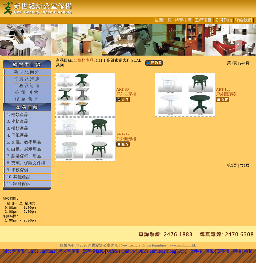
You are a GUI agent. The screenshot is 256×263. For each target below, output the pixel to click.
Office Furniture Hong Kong (162, 254)
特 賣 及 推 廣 (26, 78)
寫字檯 (223, 254)
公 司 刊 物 (26, 92)
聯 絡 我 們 (26, 99)
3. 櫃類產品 (17, 128)
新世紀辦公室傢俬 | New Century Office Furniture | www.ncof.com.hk (142, 249)
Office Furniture (41, 254)
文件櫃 (196, 254)
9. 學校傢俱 (17, 170)
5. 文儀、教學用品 (24, 142)
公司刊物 (223, 20)
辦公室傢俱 (69, 254)
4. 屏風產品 (17, 135)
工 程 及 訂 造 (26, 85)
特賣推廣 (183, 20)
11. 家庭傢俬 (18, 183)
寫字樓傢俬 (93, 254)
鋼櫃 (237, 254)
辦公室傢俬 (14, 254)
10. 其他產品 (18, 176)
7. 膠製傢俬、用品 (24, 156)
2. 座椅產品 (17, 121)
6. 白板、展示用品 (24, 149)
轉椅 (248, 254)
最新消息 (163, 20)
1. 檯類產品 (17, 114)
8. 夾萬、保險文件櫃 (26, 163)
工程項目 (203, 20)
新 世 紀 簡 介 (26, 71)
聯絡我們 (243, 20)
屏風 (209, 254)
